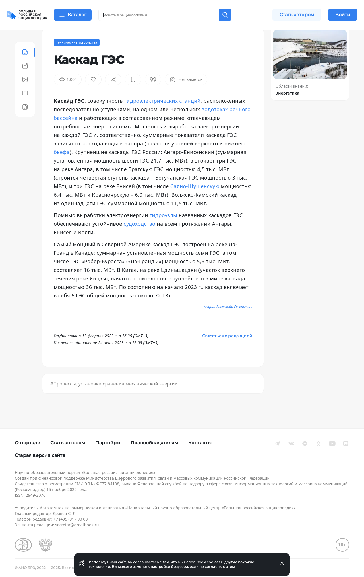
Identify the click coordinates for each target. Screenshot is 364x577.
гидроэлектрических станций (162, 115)
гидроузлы (163, 229)
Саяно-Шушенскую (195, 200)
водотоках (215, 123)
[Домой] (27, 15)
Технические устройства (76, 56)
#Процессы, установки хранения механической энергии (114, 398)
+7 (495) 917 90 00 (70, 519)
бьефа (62, 166)
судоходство (140, 238)
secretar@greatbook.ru (77, 524)
